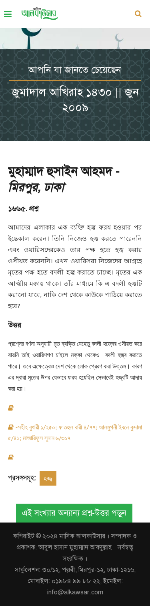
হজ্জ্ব (48, 478)
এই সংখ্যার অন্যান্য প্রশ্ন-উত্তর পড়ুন (74, 513)
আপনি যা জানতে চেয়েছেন (74, 70)
